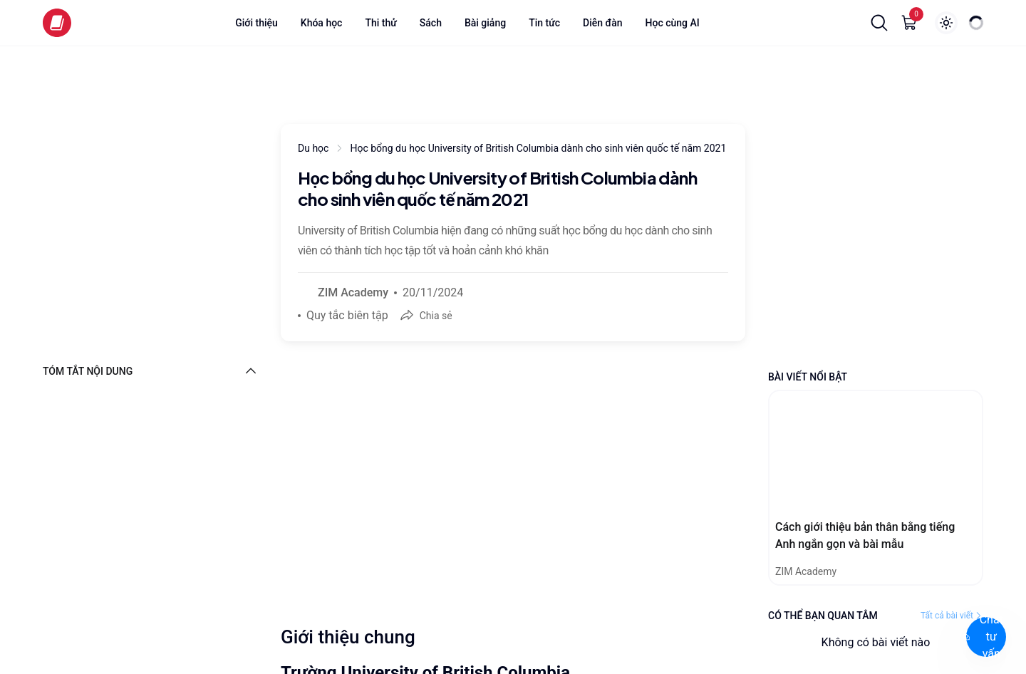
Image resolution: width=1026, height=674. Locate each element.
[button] (879, 23)
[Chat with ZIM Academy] (943, 640)
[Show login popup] (946, 22)
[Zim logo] (57, 23)
